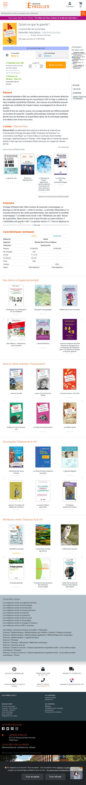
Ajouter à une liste (36, 48)
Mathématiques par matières (36, 632)
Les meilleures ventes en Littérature (16, 615)
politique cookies (63, 768)
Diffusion (32, 747)
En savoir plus (63, 147)
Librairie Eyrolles (50, 698)
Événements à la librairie (53, 712)
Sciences (6, 632)
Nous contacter (7, 714)
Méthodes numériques (38, 642)
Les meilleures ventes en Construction (17, 608)
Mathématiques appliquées (35, 635)
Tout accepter (32, 776)
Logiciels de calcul (32, 637)
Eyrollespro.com (22, 747)
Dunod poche (45, 245)
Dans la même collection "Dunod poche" (24, 363)
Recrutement (49, 710)
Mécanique (24, 642)
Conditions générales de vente (23, 753)
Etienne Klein (23, 32)
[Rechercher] (40, 13)
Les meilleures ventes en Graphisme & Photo (20, 603)
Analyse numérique (64, 632)
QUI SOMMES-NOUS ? (9, 695)
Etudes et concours (18, 648)
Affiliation (48, 706)
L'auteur (76, 89)
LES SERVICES (50, 704)
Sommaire (77, 93)
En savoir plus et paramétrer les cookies (62, 770)
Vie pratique (7, 630)
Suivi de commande (8, 706)
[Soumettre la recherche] (83, 13)
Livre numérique (7, 712)
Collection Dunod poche (51, 32)
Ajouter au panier (56, 65)
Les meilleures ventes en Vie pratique (17, 620)
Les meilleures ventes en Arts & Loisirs (17, 618)
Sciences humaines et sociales (25, 630)
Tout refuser (55, 776)
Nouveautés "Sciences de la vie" (20, 441)
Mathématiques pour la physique (60, 635)
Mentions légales (7, 753)
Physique (14, 640)
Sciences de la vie (18, 645)
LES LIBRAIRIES (50, 695)
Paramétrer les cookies (9, 716)
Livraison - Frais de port (9, 708)
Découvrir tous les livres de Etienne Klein (53, 196)
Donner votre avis (44, 35)
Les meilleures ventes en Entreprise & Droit (19, 610)
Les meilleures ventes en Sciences (16, 613)
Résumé (76, 85)
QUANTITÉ (35, 63)
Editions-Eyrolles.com (9, 747)
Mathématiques (17, 632)
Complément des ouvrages (54, 708)
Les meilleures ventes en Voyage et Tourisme (20, 623)
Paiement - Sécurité (8, 710)
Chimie (16, 655)
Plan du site (37, 753)
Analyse (52, 632)
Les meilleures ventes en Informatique (17, 605)
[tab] (19, 55)
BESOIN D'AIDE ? (7, 704)
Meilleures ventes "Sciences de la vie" (23, 519)
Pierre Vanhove (34, 32)
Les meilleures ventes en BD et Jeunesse (18, 625)
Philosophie (42, 630)
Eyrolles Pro (49, 699)
